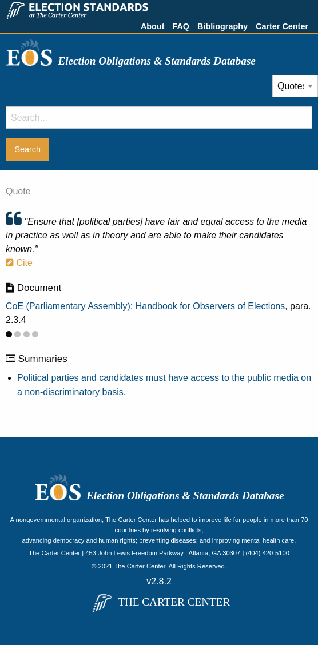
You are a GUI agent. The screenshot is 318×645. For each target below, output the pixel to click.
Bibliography (222, 26)
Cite (19, 263)
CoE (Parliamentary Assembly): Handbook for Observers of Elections (145, 306)
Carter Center (282, 26)
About (153, 26)
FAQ (180, 26)
